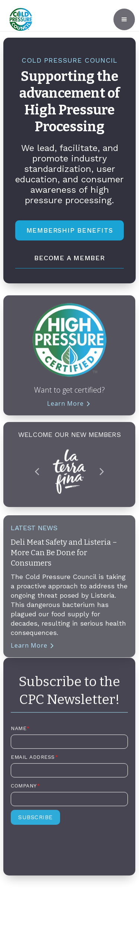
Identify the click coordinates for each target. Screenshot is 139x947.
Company (25, 789)
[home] (19, 19)
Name (20, 731)
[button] (124, 19)
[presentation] (67, 848)
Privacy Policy (69, 915)
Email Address (34, 760)
